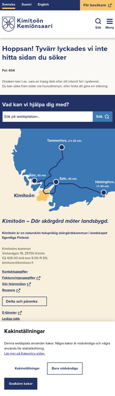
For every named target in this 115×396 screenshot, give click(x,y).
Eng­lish (43, 4)
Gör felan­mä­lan (16, 283)
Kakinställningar (24, 368)
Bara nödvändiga (65, 368)
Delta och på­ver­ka (22, 301)
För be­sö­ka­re (97, 6)
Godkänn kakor (21, 383)
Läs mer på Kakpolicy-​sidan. (24, 353)
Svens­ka (8, 4)
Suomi (26, 4)
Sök (98, 24)
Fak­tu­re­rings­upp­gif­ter (21, 277)
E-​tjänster (12, 312)
